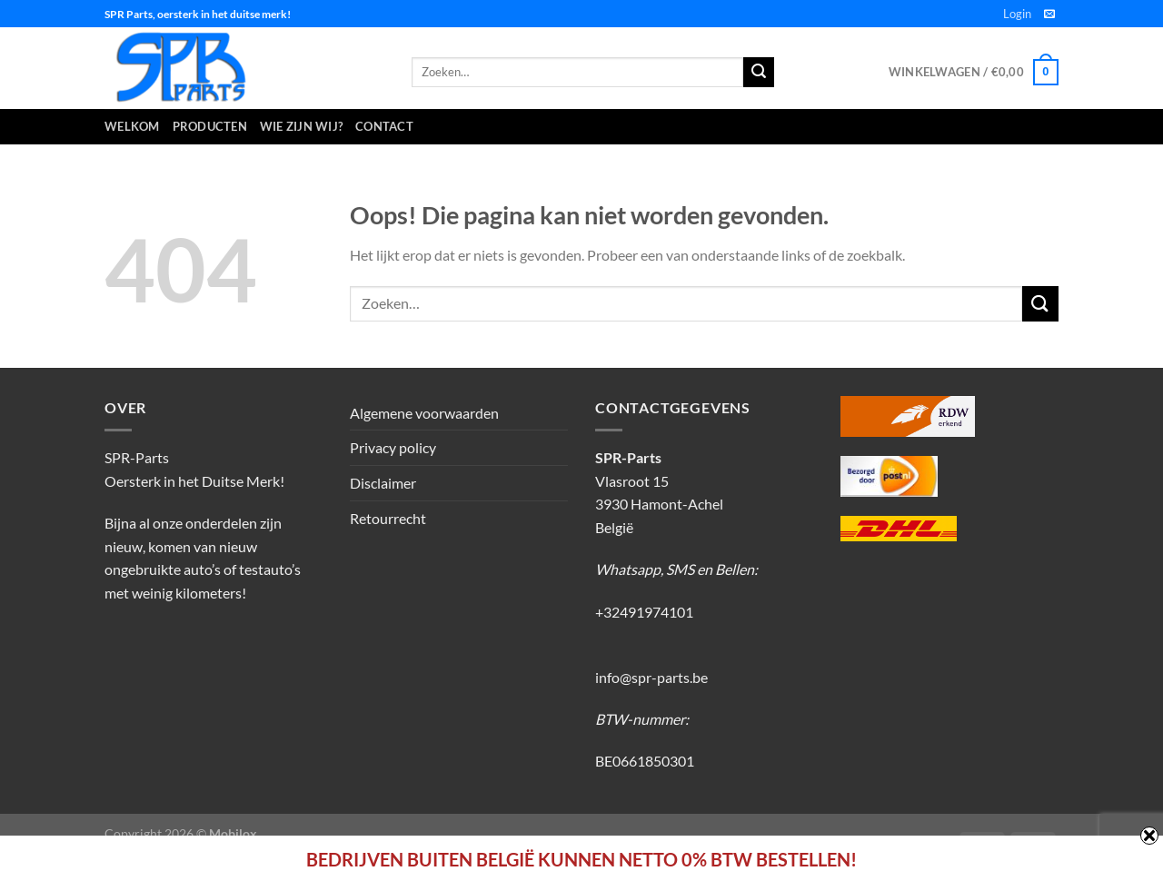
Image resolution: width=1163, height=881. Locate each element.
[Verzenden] (1040, 304)
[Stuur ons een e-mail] (1049, 14)
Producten (210, 126)
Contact (384, 126)
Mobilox (233, 833)
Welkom (132, 126)
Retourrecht (388, 518)
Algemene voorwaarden (424, 412)
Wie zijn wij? (301, 126)
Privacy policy (393, 447)
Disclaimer (383, 482)
